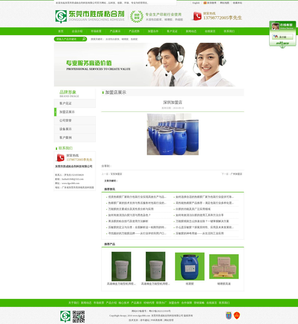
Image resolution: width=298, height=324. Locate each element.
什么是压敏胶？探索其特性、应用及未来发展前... (205, 227)
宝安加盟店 (116, 174)
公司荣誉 (65, 120)
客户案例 (65, 137)
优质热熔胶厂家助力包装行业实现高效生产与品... (137, 196)
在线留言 (211, 302)
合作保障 (186, 302)
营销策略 (199, 302)
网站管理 (169, 320)
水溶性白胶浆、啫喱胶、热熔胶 (122, 39)
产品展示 (136, 302)
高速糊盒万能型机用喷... (121, 283)
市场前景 (99, 302)
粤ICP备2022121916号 (160, 311)
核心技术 (124, 302)
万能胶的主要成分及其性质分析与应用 (131, 209)
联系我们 (224, 302)
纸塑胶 (190, 283)
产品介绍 (111, 302)
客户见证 (65, 103)
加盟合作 (174, 302)
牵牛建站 (144, 320)
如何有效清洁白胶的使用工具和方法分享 (200, 215)
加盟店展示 (67, 112)
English (196, 3)
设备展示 (65, 129)
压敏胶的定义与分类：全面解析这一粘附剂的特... (137, 227)
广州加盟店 (236, 174)
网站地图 (224, 3)
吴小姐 (282, 37)
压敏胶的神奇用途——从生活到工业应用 (200, 233)
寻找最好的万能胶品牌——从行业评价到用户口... (137, 233)
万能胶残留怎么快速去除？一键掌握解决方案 (202, 221)
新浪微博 (210, 2)
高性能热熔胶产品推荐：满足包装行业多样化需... (205, 203)
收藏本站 (237, 3)
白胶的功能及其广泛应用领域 (193, 209)
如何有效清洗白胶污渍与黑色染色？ (129, 215)
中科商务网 (156, 320)
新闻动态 (86, 302)
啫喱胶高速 (224, 283)
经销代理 (149, 302)
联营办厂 (161, 302)
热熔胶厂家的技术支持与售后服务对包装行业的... (137, 203)
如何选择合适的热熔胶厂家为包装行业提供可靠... (205, 196)
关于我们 (73, 302)
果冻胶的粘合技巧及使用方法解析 (128, 221)
